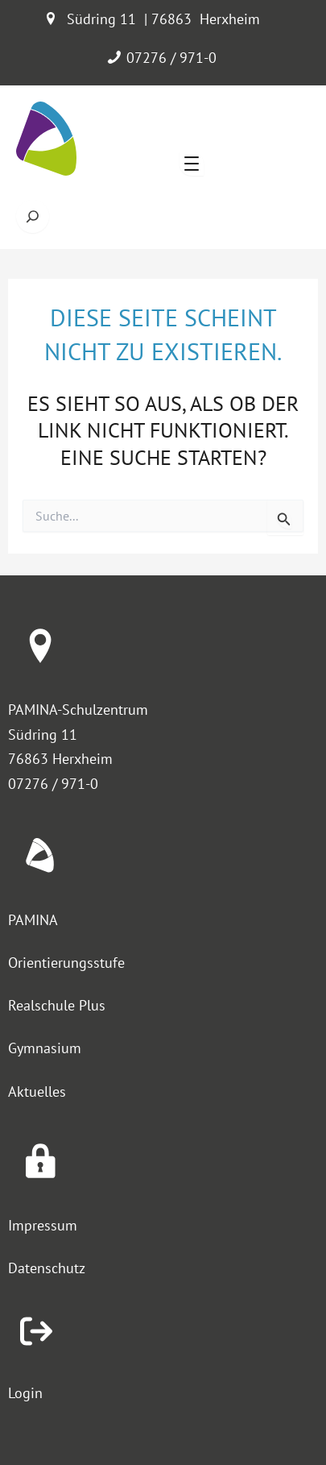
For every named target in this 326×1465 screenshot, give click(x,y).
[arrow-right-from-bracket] (36, 1331)
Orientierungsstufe (66, 962)
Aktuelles (37, 1091)
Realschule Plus (56, 1005)
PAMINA (33, 920)
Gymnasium (44, 1048)
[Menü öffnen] (192, 163)
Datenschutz (46, 1268)
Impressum (42, 1225)
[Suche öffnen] (32, 216)
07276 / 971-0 (171, 57)
